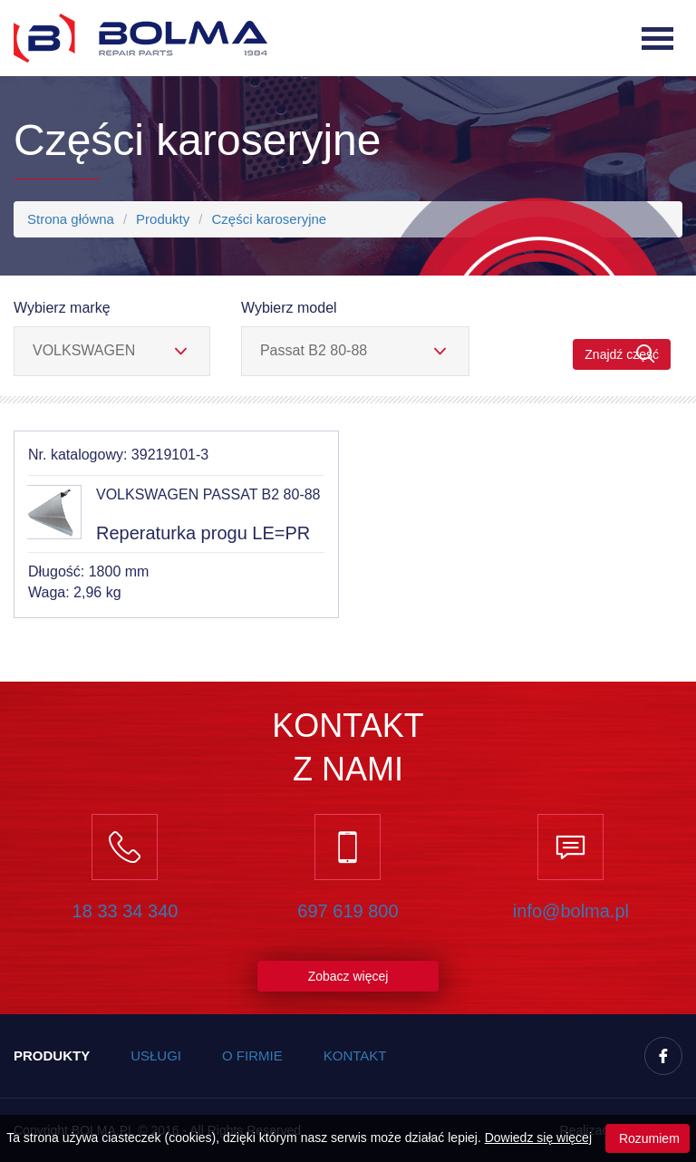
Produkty (162, 219)
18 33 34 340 (125, 911)
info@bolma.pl (571, 911)
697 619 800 (347, 911)
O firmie (252, 1055)
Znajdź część (622, 353)
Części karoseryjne (268, 219)
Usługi (155, 1055)
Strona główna (70, 219)
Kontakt (355, 1055)
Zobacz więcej (348, 976)
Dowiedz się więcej (538, 1137)
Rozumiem (647, 1138)
